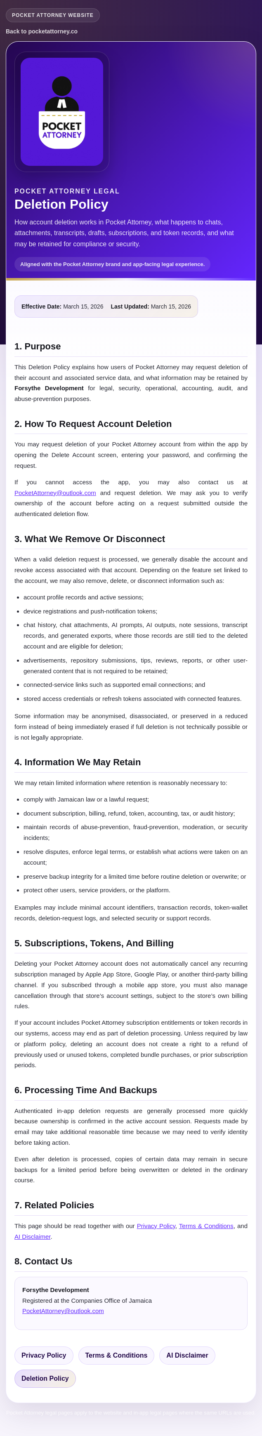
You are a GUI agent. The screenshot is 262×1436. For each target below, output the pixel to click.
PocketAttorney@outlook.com (55, 492)
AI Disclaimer (32, 1236)
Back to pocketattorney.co (42, 31)
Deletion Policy (45, 1378)
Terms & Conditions (206, 1225)
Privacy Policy (156, 1225)
